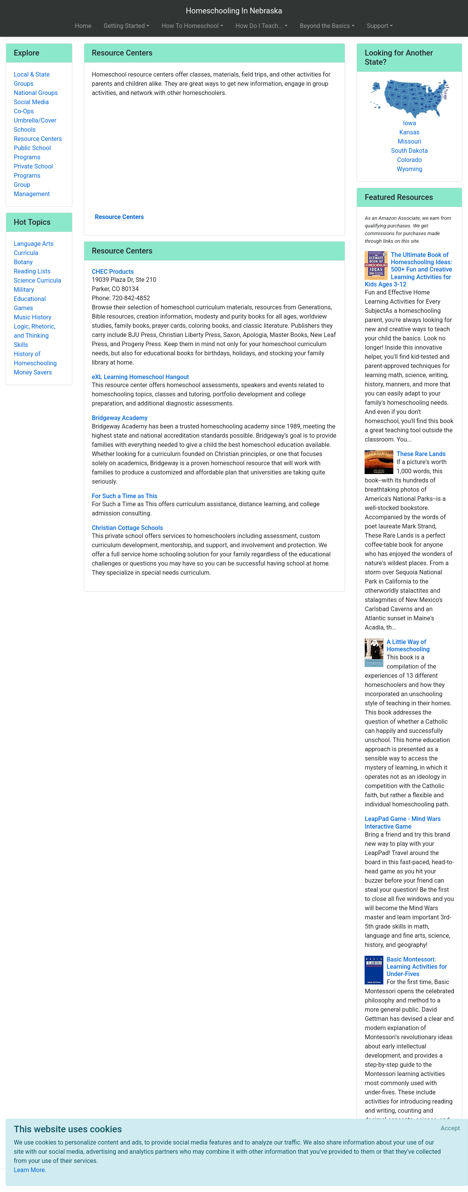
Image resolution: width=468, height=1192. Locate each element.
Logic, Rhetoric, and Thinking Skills (34, 335)
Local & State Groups (32, 79)
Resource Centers (119, 217)
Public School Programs (32, 152)
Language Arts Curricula (34, 248)
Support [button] (377, 25)
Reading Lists (32, 271)
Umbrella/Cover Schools (35, 125)
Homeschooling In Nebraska (234, 10)
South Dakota (409, 150)
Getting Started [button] (124, 25)
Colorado (409, 160)
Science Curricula (37, 280)
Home (83, 25)
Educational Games (30, 303)
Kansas (409, 132)
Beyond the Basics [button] (325, 25)
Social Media (31, 102)
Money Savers (33, 372)
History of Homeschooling (35, 358)
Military (24, 289)
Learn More (29, 1170)
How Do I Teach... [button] (259, 25)
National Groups (36, 92)
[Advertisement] (214, 154)
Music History (32, 317)
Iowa (409, 123)
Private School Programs (33, 171)
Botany (23, 262)
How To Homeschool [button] (190, 25)
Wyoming (409, 169)
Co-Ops (24, 111)
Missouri (409, 141)
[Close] (450, 1128)
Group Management (32, 189)
